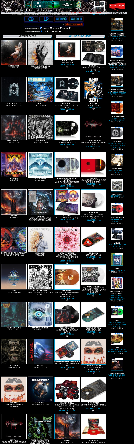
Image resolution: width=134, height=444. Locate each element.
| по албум (56, 28)
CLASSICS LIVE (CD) (117, 262)
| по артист (45, 28)
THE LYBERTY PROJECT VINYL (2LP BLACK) (117, 85)
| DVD (56, 31)
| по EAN (65, 28)
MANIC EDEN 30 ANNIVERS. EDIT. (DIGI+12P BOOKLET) (117, 288)
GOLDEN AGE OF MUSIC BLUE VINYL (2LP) (117, 57)
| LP (50, 31)
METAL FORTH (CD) (117, 188)
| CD (44, 31)
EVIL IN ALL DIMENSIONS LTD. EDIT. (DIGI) (117, 238)
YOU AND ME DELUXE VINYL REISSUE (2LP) (117, 111)
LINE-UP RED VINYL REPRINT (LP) (117, 212)
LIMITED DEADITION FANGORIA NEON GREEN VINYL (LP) (117, 316)
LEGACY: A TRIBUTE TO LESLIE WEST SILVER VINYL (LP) (117, 137)
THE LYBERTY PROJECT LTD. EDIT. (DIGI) (117, 29)
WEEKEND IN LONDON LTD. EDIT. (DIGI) (116, 368)
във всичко (35, 28)
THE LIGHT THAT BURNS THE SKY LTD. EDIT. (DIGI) (117, 342)
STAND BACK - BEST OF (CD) (117, 163)
